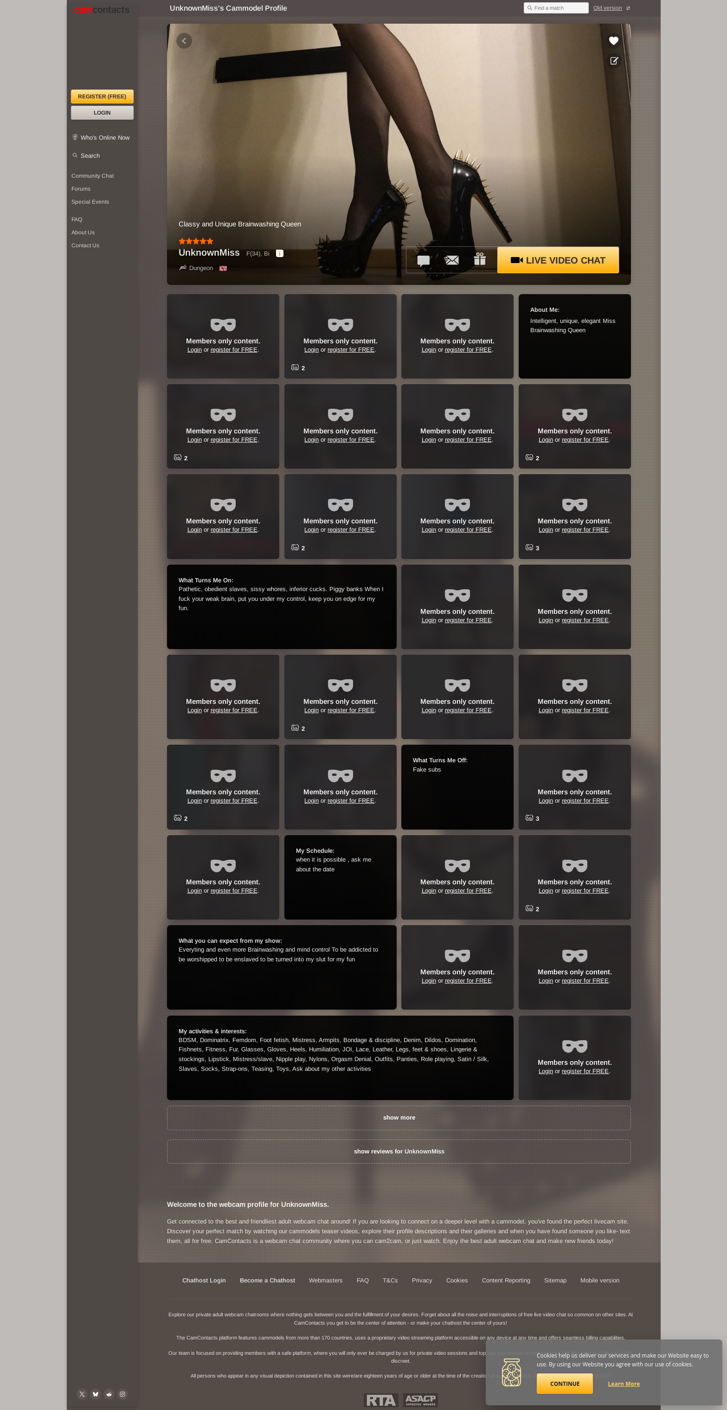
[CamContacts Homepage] (102, 46)
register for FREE (234, 349)
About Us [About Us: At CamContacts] (83, 232)
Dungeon (196, 267)
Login (102, 112)
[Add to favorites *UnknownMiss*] (614, 41)
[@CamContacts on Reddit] (109, 1394)
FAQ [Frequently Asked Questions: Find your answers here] (76, 219)
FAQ (363, 1280)
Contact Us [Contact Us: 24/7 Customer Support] (85, 245)
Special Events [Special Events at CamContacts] (90, 202)
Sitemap (555, 1280)
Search (90, 155)
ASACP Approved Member (420, 1400)
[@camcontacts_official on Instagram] (122, 1394)
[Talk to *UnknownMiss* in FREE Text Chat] (424, 260)
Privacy (422, 1280)
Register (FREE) (102, 96)
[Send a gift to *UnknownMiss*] (480, 260)
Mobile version (599, 1280)
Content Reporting (506, 1280)
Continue (564, 1384)
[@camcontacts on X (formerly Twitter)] (82, 1394)
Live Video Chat (558, 260)
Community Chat (92, 176)
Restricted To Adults (381, 1400)
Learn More (624, 1384)
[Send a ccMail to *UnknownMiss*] (452, 260)
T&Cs (390, 1280)
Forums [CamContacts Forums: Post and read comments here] (80, 189)
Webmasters (326, 1280)
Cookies (457, 1280)
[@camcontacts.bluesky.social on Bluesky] (95, 1394)
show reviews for (399, 1151)
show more (399, 1117)
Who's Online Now (105, 137)
